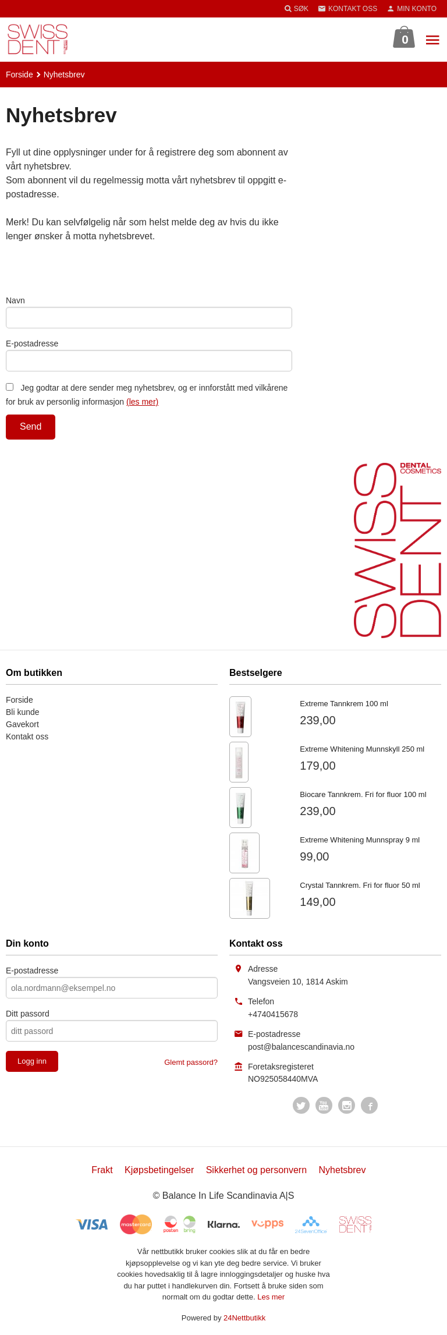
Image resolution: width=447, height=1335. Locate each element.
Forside (19, 74)
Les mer (271, 1296)
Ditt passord (27, 1013)
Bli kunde (23, 712)
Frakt (101, 1170)
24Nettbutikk (244, 1317)
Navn (15, 300)
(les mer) (142, 401)
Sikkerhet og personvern (256, 1170)
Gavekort (22, 724)
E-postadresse (32, 343)
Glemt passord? (191, 1062)
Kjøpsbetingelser (159, 1170)
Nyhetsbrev (342, 1170)
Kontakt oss (27, 736)
